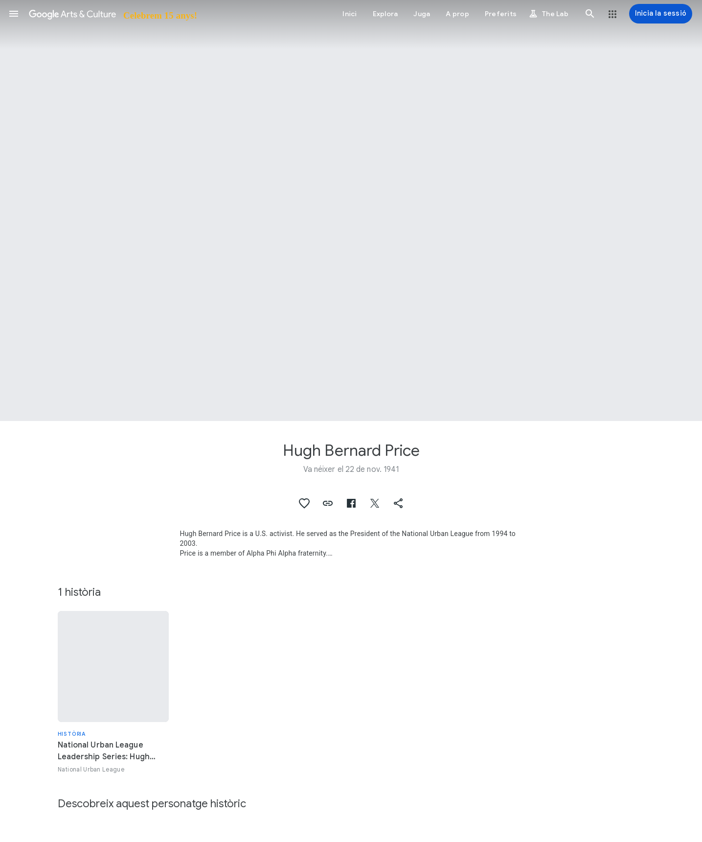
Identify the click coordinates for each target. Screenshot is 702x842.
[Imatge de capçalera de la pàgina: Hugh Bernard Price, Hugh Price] (351, 210)
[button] (13, 13)
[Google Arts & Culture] (112, 13)
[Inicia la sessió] (660, 13)
